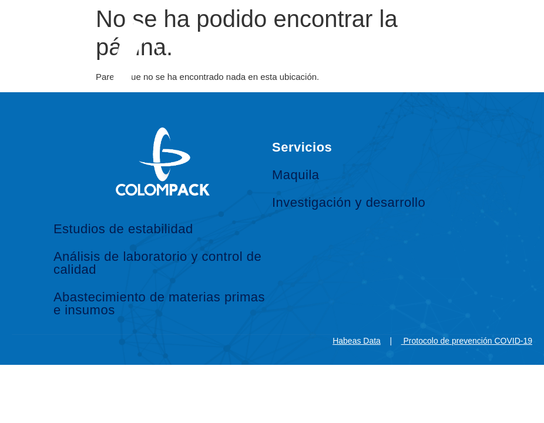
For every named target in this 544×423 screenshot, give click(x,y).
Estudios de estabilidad (123, 228)
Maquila (296, 174)
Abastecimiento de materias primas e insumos (159, 303)
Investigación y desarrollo (348, 202)
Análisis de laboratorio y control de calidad (157, 263)
